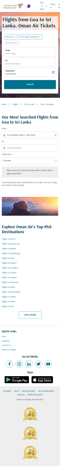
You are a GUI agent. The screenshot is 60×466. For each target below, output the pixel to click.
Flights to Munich (9, 263)
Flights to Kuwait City (11, 244)
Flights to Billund (9, 249)
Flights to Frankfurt (10, 268)
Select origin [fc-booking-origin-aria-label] (10, 53)
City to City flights (28, 391)
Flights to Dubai (8, 287)
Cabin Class (7, 154)
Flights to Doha (8, 258)
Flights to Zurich (8, 239)
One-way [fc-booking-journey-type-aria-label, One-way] (9, 37)
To (6, 61)
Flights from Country (35, 394)
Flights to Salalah (9, 273)
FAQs (4, 337)
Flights (15, 104)
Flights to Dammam (10, 282)
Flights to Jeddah (9, 297)
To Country (7, 391)
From (7, 50)
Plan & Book (44, 6)
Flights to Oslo (8, 306)
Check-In (53, 6)
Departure (10, 71)
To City (16, 391)
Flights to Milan (8, 302)
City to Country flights (46, 391)
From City (21, 394)
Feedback (6, 341)
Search (30, 84)
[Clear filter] (55, 135)
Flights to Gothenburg (11, 292)
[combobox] (30, 135)
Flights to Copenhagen (11, 253)
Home (4, 104)
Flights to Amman (9, 277)
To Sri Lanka (29, 104)
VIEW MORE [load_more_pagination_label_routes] (30, 315)
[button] (30, 37)
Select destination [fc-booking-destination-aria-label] (12, 64)
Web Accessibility (9, 350)
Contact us (6, 345)
